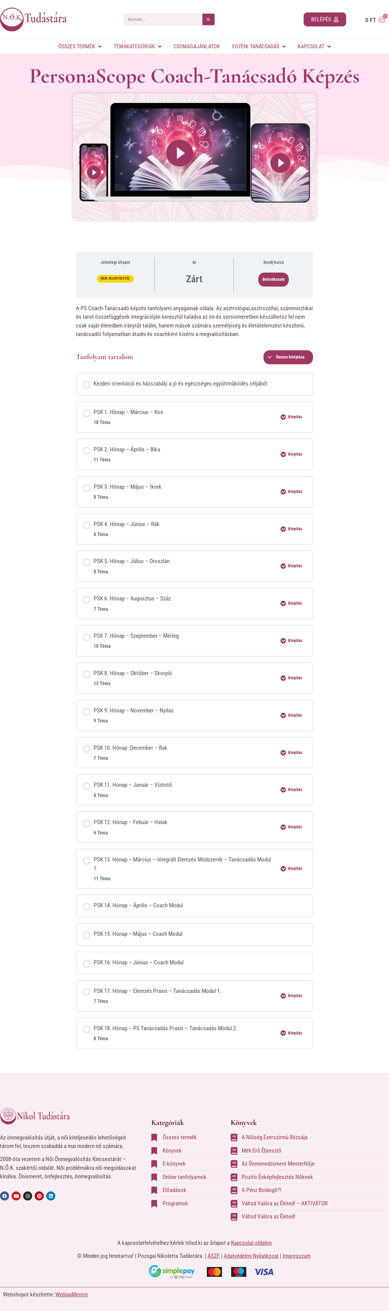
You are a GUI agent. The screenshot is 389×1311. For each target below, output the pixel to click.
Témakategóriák (137, 46)
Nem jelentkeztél (115, 278)
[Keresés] (208, 19)
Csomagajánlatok (197, 46)
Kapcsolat (314, 46)
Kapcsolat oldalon (251, 1242)
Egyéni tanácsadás (259, 46)
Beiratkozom (273, 279)
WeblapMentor (71, 1294)
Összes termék (80, 46)
